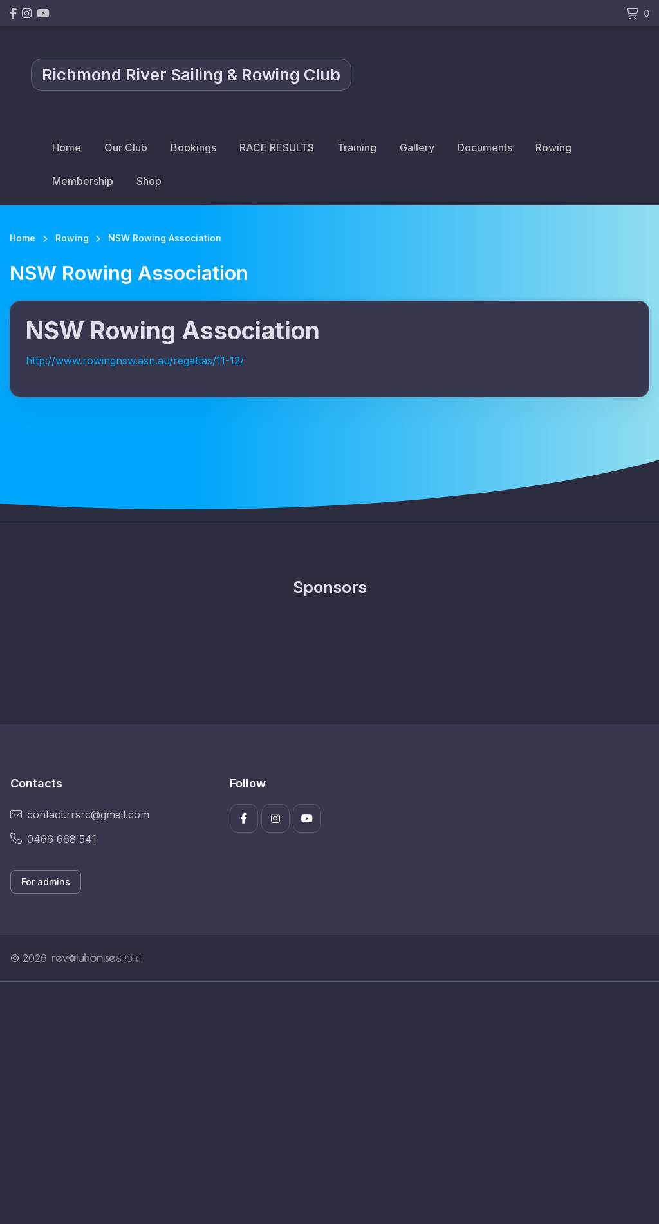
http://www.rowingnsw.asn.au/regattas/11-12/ (135, 360)
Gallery (417, 147)
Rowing (553, 147)
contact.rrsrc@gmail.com (79, 814)
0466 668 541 (53, 839)
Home (66, 147)
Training (356, 147)
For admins (45, 881)
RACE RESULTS (276, 147)
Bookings (193, 147)
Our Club (125, 147)
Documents (485, 147)
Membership (82, 180)
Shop (149, 180)
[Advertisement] (329, 1103)
